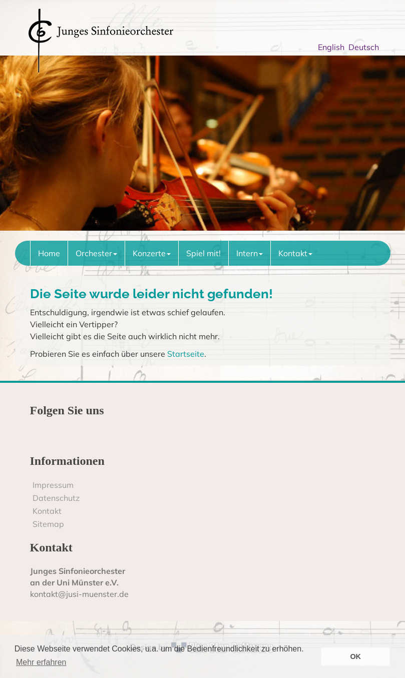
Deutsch (365, 47)
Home (49, 253)
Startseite (185, 354)
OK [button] (355, 656)
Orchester (96, 253)
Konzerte (152, 253)
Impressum (53, 485)
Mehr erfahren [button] (41, 662)
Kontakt (295, 253)
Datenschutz (56, 498)
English (333, 47)
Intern (249, 253)
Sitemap (48, 524)
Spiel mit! (203, 253)
